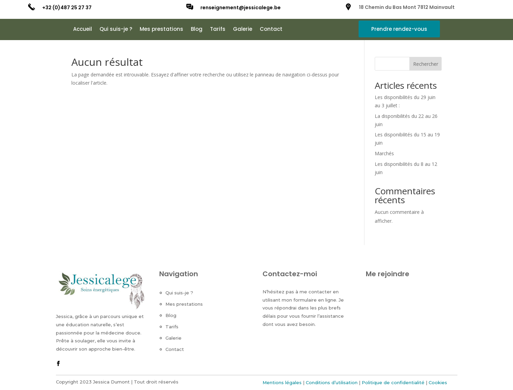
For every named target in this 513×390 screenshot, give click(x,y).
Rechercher (425, 64)
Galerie (242, 30)
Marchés (384, 153)
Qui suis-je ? (116, 30)
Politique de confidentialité (393, 382)
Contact (271, 30)
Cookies (438, 382)
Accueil (82, 30)
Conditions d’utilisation (332, 382)
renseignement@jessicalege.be (240, 7)
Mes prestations (161, 30)
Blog (196, 30)
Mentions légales (282, 382)
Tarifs (217, 30)
